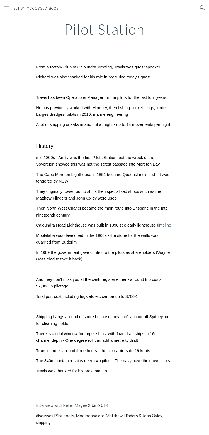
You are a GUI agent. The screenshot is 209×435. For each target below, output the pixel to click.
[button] (6, 7)
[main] (104, 29)
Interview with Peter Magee (61, 405)
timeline (164, 225)
